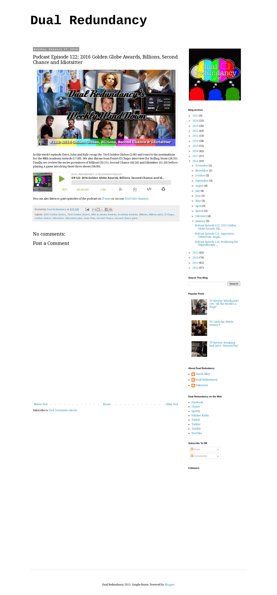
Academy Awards (128, 214)
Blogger (169, 584)
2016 (195, 161)
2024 (195, 120)
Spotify (196, 411)
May (198, 200)
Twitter (196, 424)
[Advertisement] (106, 370)
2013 (195, 262)
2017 (195, 156)
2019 (195, 146)
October (200, 175)
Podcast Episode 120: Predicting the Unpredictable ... (216, 243)
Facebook (197, 402)
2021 (195, 135)
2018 (195, 151)
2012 (195, 267)
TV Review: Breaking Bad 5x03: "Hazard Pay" (224, 344)
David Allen (203, 374)
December (202, 165)
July (198, 190)
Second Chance (105, 218)
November (202, 170)
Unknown (202, 385)
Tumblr (196, 428)
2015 (195, 252)
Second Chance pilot (126, 218)
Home (107, 404)
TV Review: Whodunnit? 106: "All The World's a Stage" (224, 304)
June (198, 195)
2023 (195, 125)
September (202, 180)
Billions (143, 214)
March (199, 211)
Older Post (172, 404)
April (198, 206)
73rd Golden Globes (78, 214)
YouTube (197, 433)
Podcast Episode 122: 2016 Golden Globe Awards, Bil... (215, 227)
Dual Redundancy (88, 20)
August (199, 185)
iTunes (106, 198)
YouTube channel (136, 198)
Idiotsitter (58, 218)
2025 (195, 115)
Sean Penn (89, 218)
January (200, 221)
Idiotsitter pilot (74, 218)
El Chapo (169, 214)
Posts (195, 449)
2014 (195, 257)
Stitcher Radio (200, 415)
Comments (199, 456)
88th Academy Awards (103, 214)
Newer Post (41, 404)
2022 (195, 130)
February (201, 216)
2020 (195, 141)
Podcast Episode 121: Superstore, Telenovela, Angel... (215, 235)
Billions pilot (156, 214)
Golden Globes (43, 218)
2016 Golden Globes (54, 214)
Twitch (196, 419)
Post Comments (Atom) (63, 410)
